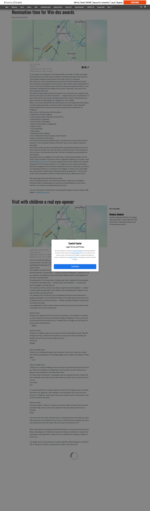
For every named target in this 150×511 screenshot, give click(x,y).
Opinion (29, 7)
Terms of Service (78, 251)
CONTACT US (90, 7)
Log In (113, 2)
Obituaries (14, 7)
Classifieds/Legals (46, 7)
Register (120, 2)
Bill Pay (76, 2)
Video (36, 7)
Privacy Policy (76, 253)
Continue (75, 266)
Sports (22, 7)
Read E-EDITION (86, 2)
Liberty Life (68, 7)
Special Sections (79, 7)
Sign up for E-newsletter (101, 2)
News (7, 7)
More (110, 7)
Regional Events (58, 7)
